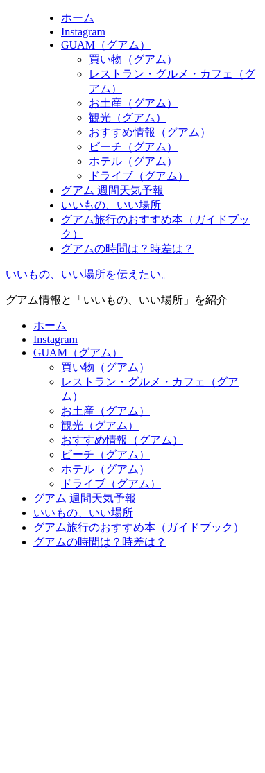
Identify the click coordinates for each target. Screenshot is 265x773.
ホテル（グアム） (133, 161)
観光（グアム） (127, 117)
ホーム (77, 18)
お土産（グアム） (133, 103)
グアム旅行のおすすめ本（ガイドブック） (138, 527)
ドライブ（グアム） (139, 176)
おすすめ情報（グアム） (150, 132)
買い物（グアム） (133, 59)
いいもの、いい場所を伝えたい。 (89, 274)
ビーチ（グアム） (133, 147)
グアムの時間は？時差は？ (127, 248)
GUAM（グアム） (106, 45)
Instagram (83, 31)
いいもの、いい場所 (111, 205)
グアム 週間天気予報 (112, 190)
